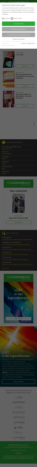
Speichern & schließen (18, 29)
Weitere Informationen (18, 39)
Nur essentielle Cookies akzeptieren (18, 35)
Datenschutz (31, 43)
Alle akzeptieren (18, 24)
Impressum (24, 43)
